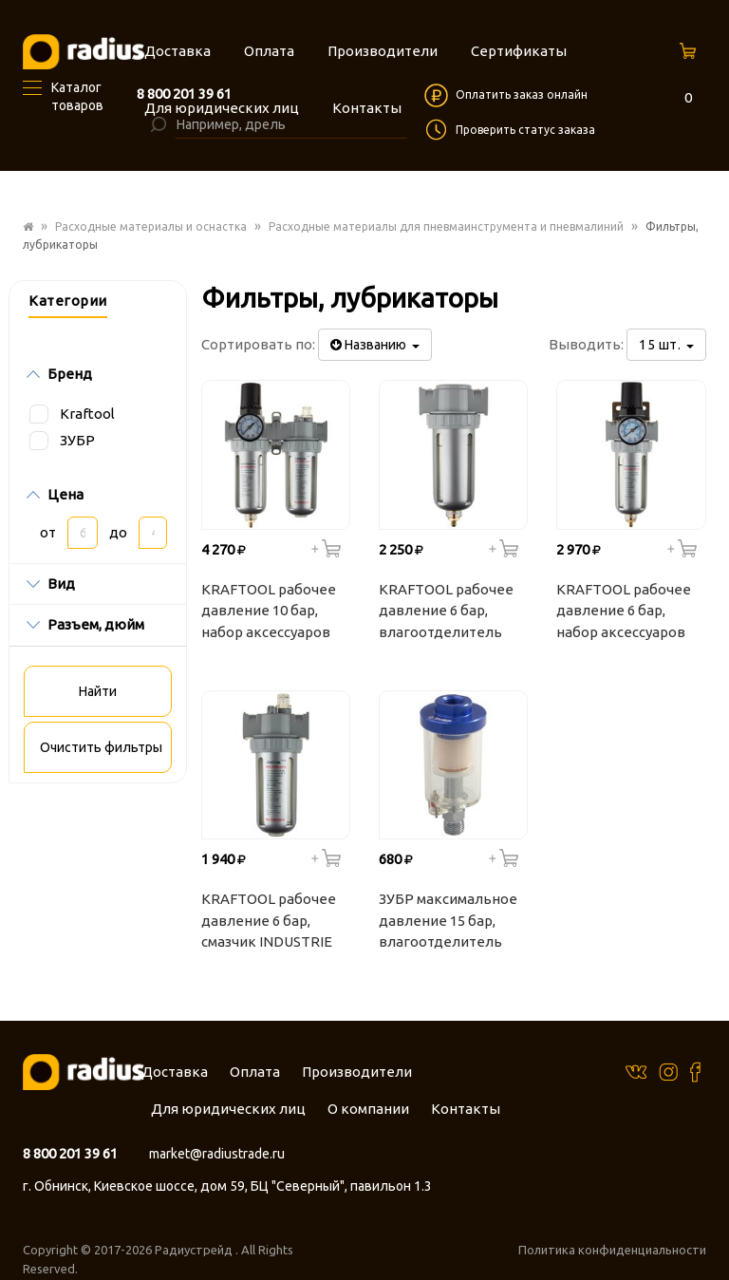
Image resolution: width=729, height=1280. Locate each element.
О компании (368, 1109)
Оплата (255, 1072)
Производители (357, 1072)
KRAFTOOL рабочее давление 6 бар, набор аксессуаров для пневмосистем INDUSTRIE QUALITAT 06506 (628, 613)
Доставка (174, 1072)
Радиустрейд (195, 1249)
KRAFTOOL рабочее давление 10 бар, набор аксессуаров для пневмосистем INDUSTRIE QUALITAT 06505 (273, 613)
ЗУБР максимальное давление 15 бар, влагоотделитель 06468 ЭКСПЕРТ (448, 923)
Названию (375, 344)
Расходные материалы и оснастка (151, 226)
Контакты (465, 1109)
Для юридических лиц (228, 1109)
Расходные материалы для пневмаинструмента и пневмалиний (446, 226)
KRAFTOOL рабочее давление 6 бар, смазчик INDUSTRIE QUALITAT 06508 (268, 923)
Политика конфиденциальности (612, 1249)
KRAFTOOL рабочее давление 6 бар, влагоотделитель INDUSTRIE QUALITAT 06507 (450, 613)
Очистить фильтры (101, 747)
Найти (98, 691)
